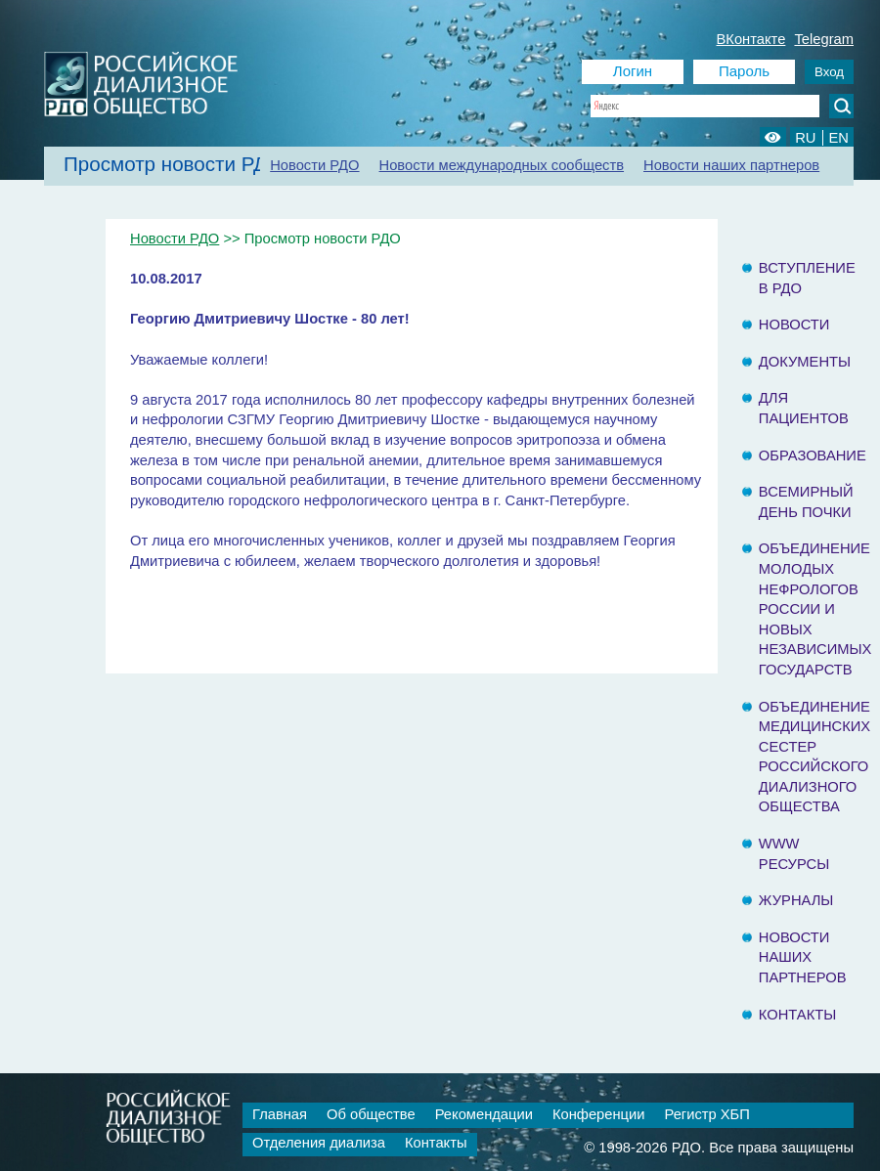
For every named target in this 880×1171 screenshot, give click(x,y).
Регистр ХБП (706, 1114)
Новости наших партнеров (731, 165)
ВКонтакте (751, 39)
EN (839, 138)
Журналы (796, 900)
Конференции (598, 1114)
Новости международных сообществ (502, 165)
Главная (279, 1114)
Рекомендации (484, 1114)
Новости (794, 324)
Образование (812, 455)
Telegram (824, 39)
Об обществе (371, 1114)
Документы (805, 361)
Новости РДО (314, 165)
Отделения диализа (318, 1142)
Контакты (797, 1014)
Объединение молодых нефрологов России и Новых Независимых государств (815, 609)
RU (805, 138)
